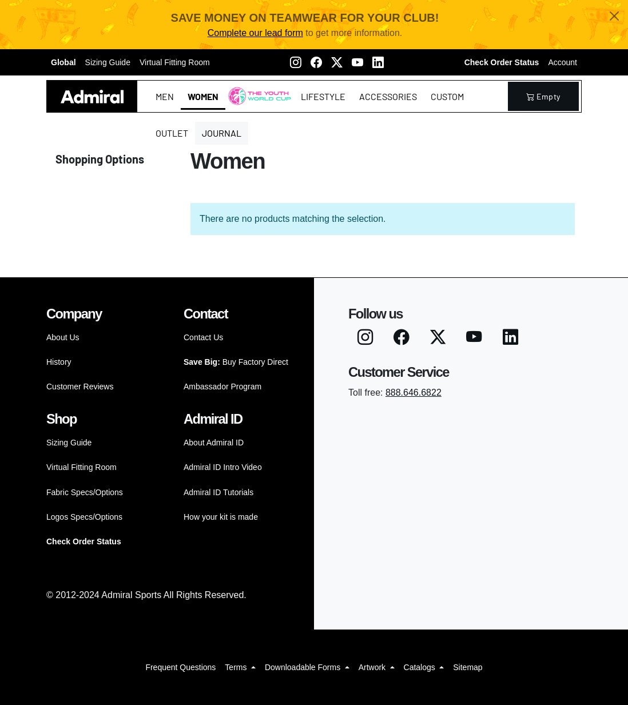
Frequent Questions (180, 667)
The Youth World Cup (256, 103)
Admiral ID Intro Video (223, 467)
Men (165, 96)
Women (203, 96)
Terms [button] (237, 667)
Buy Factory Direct (236, 362)
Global (63, 62)
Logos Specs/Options (84, 516)
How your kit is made (221, 516)
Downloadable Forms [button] (304, 667)
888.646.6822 (413, 392)
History (58, 362)
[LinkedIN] (378, 62)
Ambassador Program (222, 386)
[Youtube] (357, 62)
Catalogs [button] (421, 667)
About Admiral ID (214, 442)
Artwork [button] (373, 667)
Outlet (172, 133)
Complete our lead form (255, 33)
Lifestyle (323, 96)
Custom (447, 96)
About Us (63, 337)
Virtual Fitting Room (175, 62)
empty (543, 96)
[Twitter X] (337, 62)
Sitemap (467, 667)
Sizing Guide (107, 62)
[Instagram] (295, 62)
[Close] (614, 16)
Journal (221, 133)
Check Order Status (501, 62)
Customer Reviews (79, 386)
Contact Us (203, 337)
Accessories (388, 96)
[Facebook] (316, 62)
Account (562, 62)
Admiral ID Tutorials (218, 492)
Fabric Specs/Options (84, 492)
